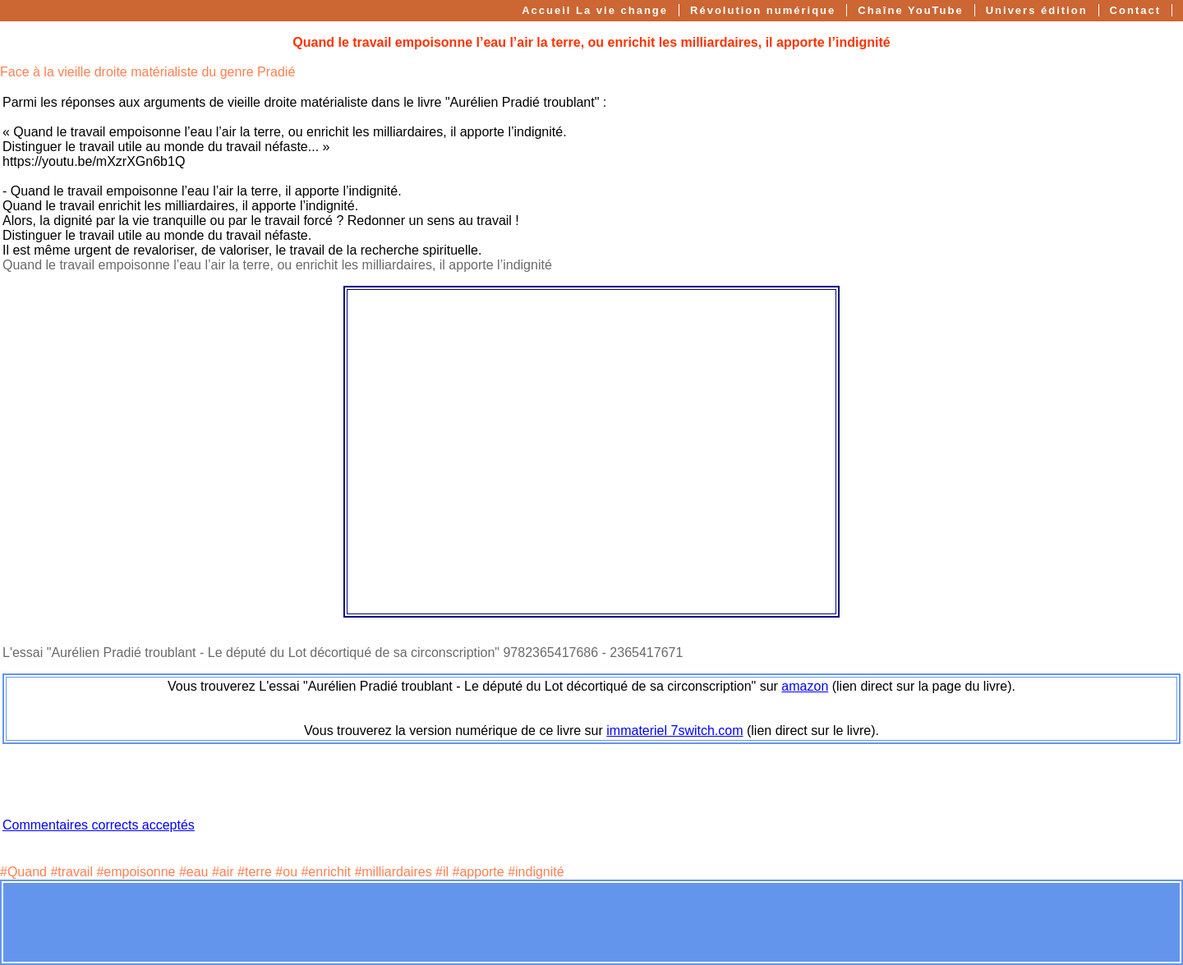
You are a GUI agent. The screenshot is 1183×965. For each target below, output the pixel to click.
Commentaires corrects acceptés (98, 825)
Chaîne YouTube (910, 10)
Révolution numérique (762, 10)
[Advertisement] (591, 922)
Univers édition (1037, 10)
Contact (1135, 10)
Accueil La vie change (595, 10)
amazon (804, 686)
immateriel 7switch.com (674, 731)
